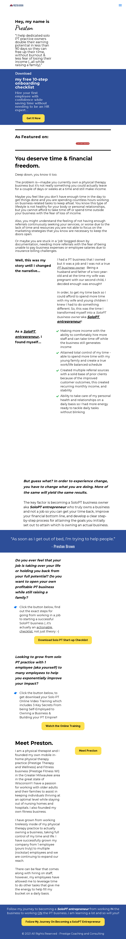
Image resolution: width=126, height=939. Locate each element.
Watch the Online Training (63, 726)
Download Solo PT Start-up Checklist (63, 640)
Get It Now (34, 118)
